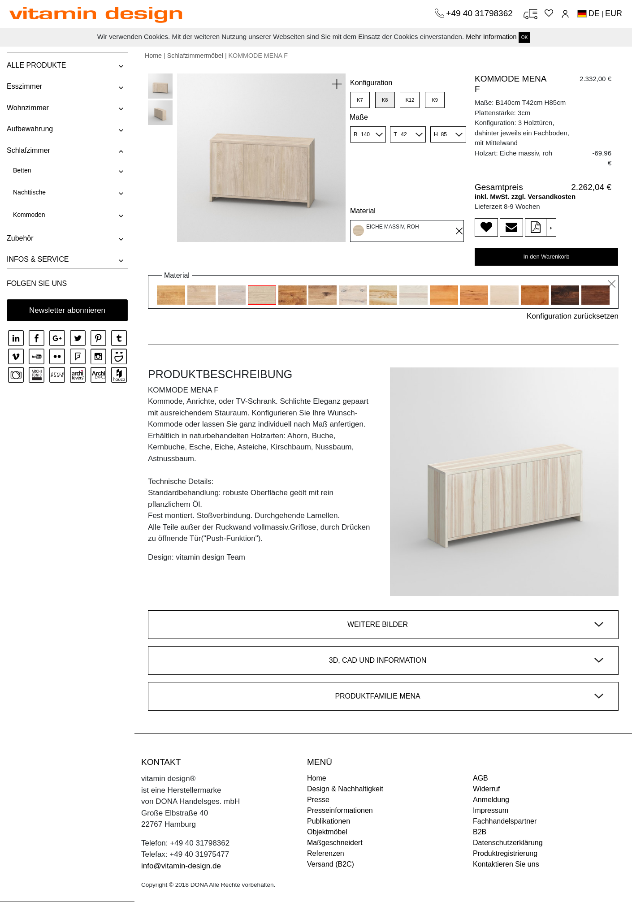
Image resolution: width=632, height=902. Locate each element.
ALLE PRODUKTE (36, 65)
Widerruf (486, 789)
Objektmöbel (327, 832)
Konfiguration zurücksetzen (573, 316)
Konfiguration (371, 82)
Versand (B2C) (330, 864)
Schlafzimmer (28, 150)
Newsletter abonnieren (67, 310)
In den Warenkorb (547, 256)
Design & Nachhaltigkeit (345, 789)
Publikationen (328, 821)
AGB (480, 778)
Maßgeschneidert (335, 842)
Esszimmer (24, 86)
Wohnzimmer (28, 108)
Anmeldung (491, 799)
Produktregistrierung (505, 853)
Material (363, 211)
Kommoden (29, 214)
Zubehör (20, 238)
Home (153, 55)
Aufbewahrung (30, 129)
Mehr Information (491, 36)
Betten (22, 170)
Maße (359, 117)
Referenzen (325, 853)
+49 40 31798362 (480, 13)
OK (524, 37)
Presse (318, 799)
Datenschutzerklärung (508, 842)
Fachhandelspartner (505, 821)
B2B (479, 832)
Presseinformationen (340, 810)
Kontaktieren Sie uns (506, 864)
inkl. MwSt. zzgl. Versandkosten (525, 196)
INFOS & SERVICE (38, 259)
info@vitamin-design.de (181, 866)
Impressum (490, 810)
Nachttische (29, 192)
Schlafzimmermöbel (195, 55)
